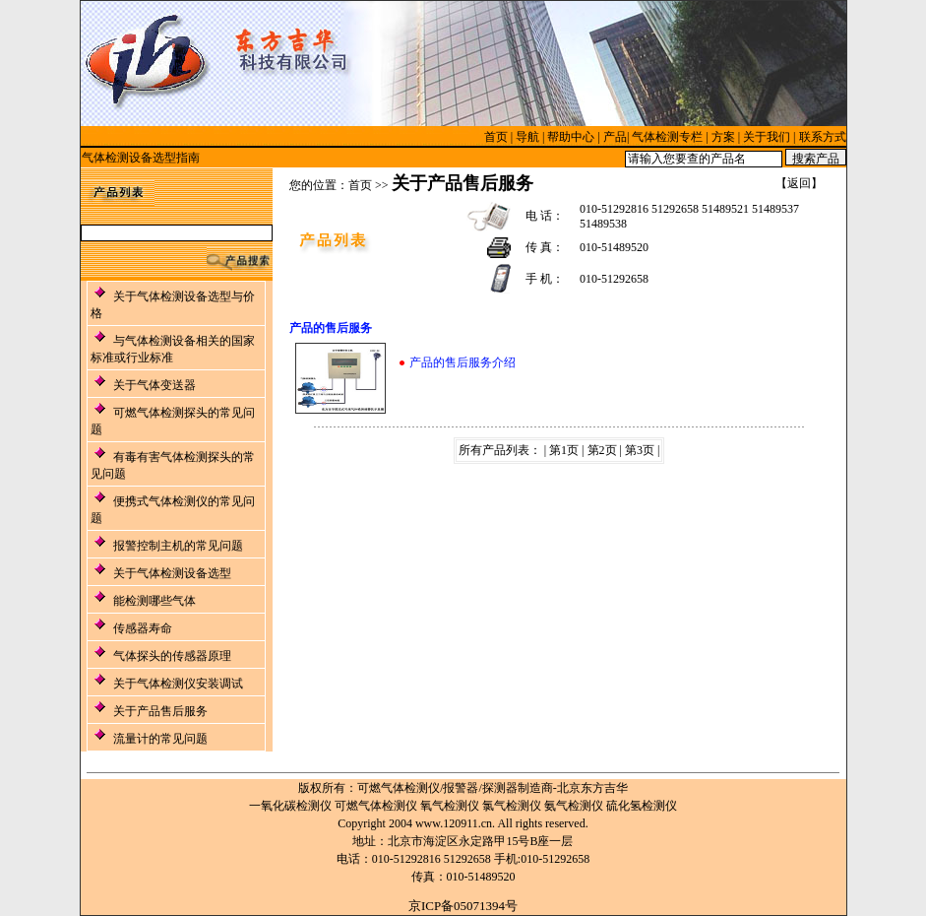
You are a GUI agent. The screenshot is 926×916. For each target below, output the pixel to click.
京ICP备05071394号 (463, 905)
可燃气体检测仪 (376, 806)
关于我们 (766, 137)
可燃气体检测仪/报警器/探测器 (437, 788)
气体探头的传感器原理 (172, 656)
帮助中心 (570, 137)
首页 (496, 137)
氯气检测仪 (511, 806)
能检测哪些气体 (154, 601)
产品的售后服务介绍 (462, 362)
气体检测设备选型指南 (141, 157)
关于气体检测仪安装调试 (178, 683)
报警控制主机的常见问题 (178, 546)
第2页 (602, 450)
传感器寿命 (142, 628)
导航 (527, 137)
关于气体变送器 (154, 385)
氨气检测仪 (573, 806)
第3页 (639, 450)
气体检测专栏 (667, 137)
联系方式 (822, 137)
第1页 (564, 450)
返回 (799, 183)
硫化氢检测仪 (641, 806)
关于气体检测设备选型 (172, 573)
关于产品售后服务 (160, 711)
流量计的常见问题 (160, 739)
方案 (723, 137)
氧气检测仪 (449, 806)
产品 (615, 137)
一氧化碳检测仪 (290, 806)
